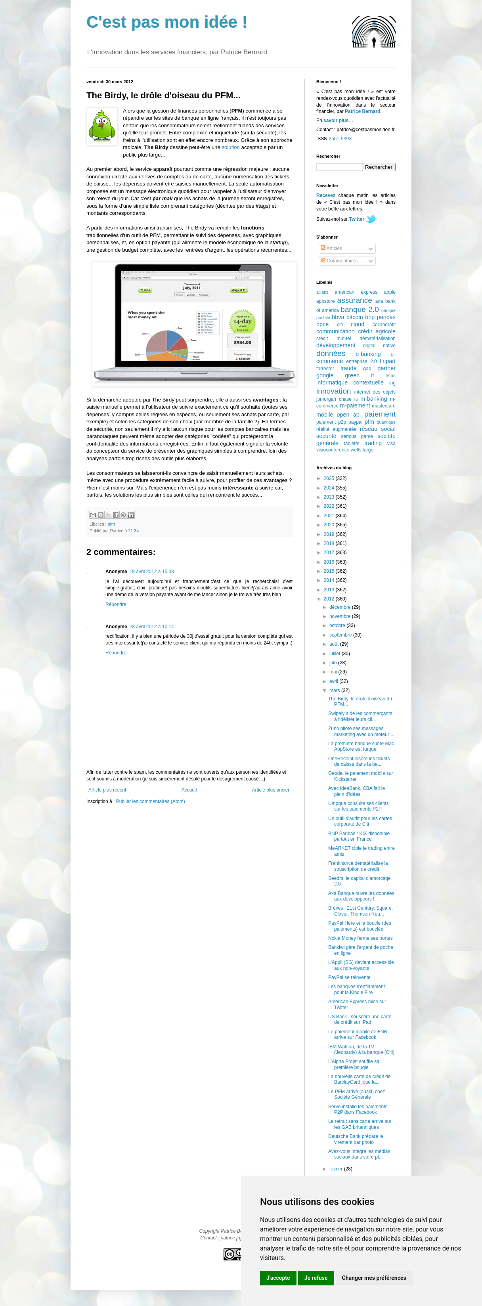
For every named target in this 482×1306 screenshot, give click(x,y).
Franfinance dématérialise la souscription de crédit (358, 866)
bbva (338, 317)
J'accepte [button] (278, 1278)
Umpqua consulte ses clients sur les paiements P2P (358, 806)
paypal (355, 422)
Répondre (115, 604)
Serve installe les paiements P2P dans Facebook (357, 1109)
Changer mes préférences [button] (374, 1278)
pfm (111, 524)
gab (367, 368)
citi (340, 324)
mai (334, 672)
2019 (330, 534)
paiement (380, 414)
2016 (330, 562)
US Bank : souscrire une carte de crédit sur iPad (359, 1019)
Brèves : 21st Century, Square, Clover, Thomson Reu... (360, 910)
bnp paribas (380, 317)
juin (333, 662)
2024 (330, 488)
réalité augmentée (336, 429)
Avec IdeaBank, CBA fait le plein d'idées (356, 791)
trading (373, 443)
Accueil (189, 790)
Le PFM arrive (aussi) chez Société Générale (356, 1094)
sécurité (326, 436)
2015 (330, 571)
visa (391, 443)
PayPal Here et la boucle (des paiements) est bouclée (359, 925)
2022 (330, 506)
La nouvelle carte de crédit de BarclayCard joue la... (359, 1079)
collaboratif (384, 324)
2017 (330, 552)
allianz (322, 292)
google (324, 375)
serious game (357, 436)
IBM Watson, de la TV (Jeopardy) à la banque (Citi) (361, 1049)
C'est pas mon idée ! (167, 22)
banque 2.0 (359, 309)
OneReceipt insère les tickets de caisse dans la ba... (359, 761)
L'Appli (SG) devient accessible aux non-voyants (361, 965)
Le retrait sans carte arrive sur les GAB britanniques (359, 1124)
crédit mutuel (333, 338)
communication (335, 331)
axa (379, 301)
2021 (330, 515)
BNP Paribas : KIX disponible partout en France (359, 836)
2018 (330, 543)
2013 (330, 590)
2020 (330, 525)
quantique (386, 422)
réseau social (378, 429)
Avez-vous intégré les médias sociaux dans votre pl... (359, 1154)
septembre (341, 635)
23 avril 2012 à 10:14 (152, 626)
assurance (355, 300)
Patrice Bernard (362, 111)
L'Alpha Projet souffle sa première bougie (353, 1064)
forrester (325, 368)
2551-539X (340, 138)
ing (392, 383)
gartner (386, 368)
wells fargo (362, 450)
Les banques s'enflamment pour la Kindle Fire (356, 989)
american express (356, 292)
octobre (337, 625)
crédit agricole (377, 331)
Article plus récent (107, 790)
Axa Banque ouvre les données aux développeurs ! (361, 896)
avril (334, 681)
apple (390, 292)
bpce (322, 324)
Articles (331, 248)
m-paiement (355, 405)
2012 (330, 599)
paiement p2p (331, 422)
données (331, 353)
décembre (340, 607)
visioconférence (332, 450)
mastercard (384, 406)
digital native (379, 345)
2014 (330, 580)
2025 (330, 478)
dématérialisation (378, 338)
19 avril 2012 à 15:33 (152, 571)
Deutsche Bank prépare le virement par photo (355, 1139)
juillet (335, 653)
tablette (351, 443)
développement (335, 345)
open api (349, 414)
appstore (325, 301)
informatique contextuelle (350, 382)
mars (335, 690)
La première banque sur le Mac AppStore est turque (361, 746)
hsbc (391, 376)
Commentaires (339, 261)
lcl (356, 399)
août (334, 644)
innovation (333, 391)
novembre (340, 616)
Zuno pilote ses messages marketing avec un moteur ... (361, 731)
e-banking (368, 354)
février (336, 1169)
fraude (348, 368)
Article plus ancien (271, 790)
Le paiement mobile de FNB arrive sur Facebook (357, 1034)
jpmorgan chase (334, 399)
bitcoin (354, 317)
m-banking (373, 399)
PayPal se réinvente (349, 977)
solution (230, 147)
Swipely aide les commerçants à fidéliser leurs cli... (360, 716)
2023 (330, 497)
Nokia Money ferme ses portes (360, 938)
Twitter (356, 219)
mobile (324, 414)
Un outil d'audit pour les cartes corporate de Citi (360, 821)
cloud (357, 324)
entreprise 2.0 (361, 361)
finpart (388, 361)
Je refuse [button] (316, 1278)
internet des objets (375, 392)
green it (359, 375)
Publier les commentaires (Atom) (150, 801)
